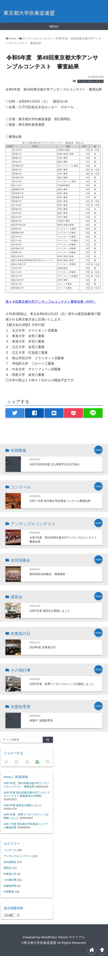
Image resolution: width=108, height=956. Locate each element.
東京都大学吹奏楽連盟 (29, 13)
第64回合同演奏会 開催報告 (47, 574)
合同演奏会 (10, 862)
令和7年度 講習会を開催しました (49, 610)
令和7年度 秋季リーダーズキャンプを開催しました (61, 683)
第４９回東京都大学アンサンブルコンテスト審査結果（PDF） (51, 301)
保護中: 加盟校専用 (41, 720)
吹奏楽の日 (10, 873)
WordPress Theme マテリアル (63, 937)
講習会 (7, 867)
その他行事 (10, 879)
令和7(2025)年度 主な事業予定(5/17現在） (55, 464)
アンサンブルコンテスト (90, 81)
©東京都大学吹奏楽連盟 (38, 943)
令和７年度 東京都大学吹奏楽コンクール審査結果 (60, 500)
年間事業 (9, 891)
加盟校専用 (10, 885)
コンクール (10, 850)
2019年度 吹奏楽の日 (42, 647)
